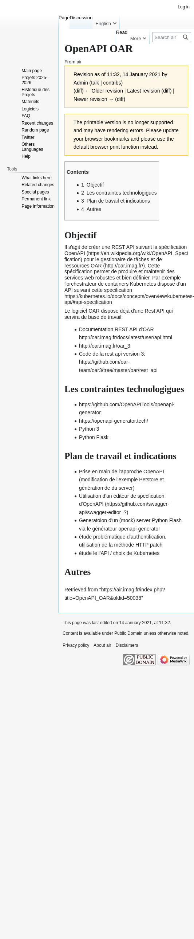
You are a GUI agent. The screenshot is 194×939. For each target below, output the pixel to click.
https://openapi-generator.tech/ (113, 421)
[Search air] (171, 37)
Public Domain (128, 633)
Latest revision (143, 91)
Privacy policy (76, 645)
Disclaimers (126, 645)
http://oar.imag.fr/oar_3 (104, 346)
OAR (96, 266)
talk (95, 83)
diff (78, 91)
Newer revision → (94, 99)
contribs (112, 83)
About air (102, 645)
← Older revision (104, 91)
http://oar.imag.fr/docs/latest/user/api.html (125, 337)
